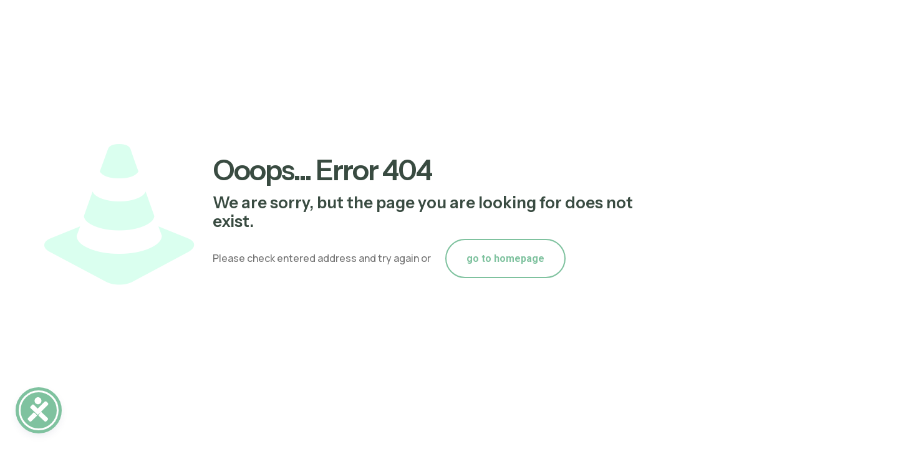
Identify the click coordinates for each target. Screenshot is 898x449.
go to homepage (505, 258)
